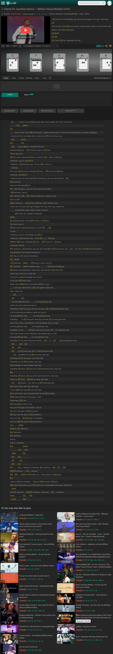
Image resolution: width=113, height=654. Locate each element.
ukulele (21, 78)
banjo (37, 78)
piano (14, 78)
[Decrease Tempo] (3, 45)
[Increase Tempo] (20, 45)
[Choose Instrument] (50, 78)
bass (44, 78)
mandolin (29, 78)
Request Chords (83, 621)
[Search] (103, 3)
